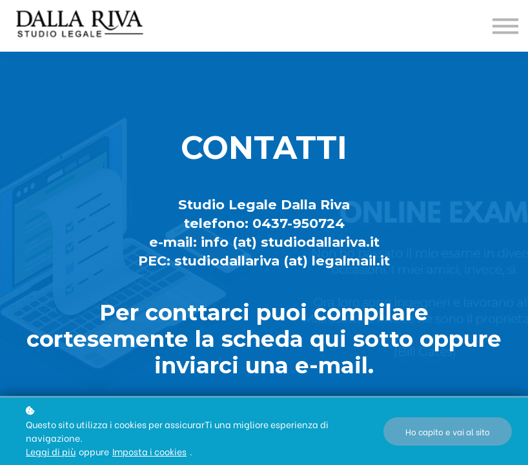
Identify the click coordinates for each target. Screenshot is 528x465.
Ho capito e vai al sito (447, 431)
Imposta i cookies (149, 451)
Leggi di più (51, 451)
